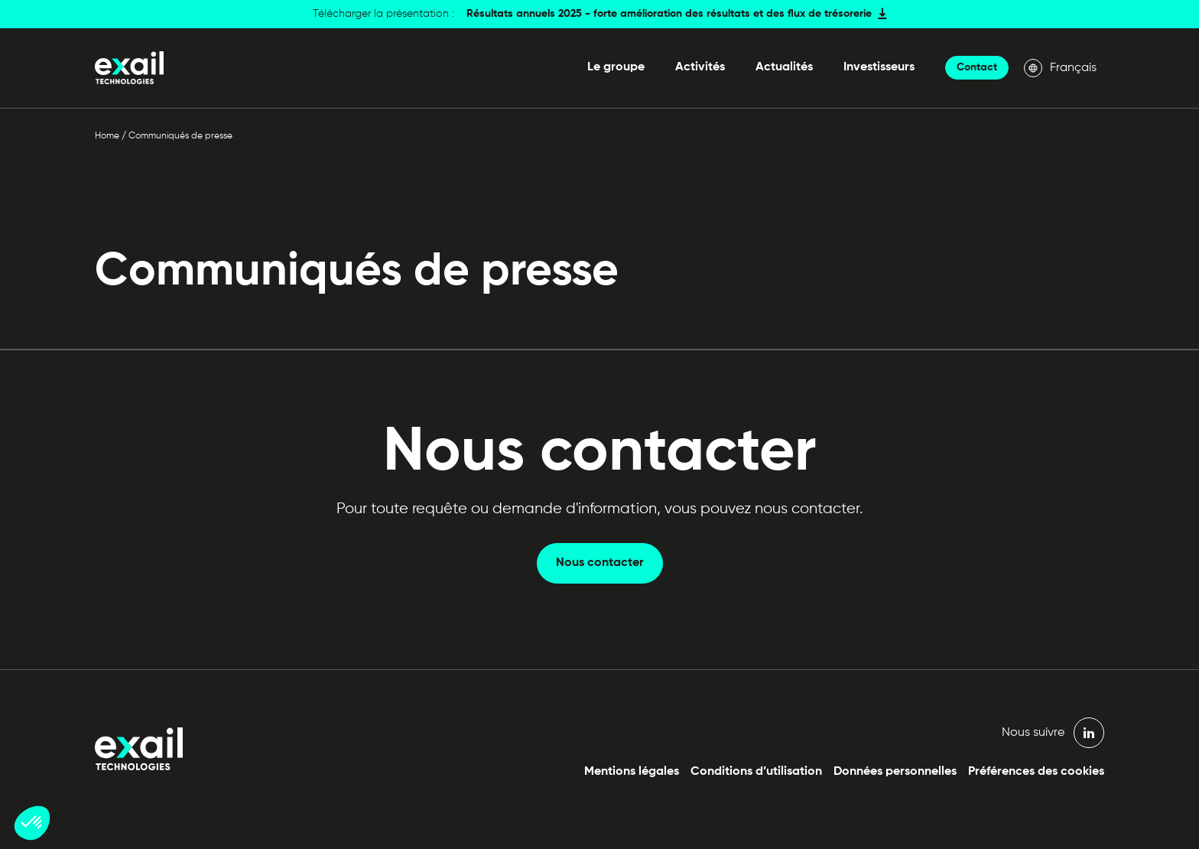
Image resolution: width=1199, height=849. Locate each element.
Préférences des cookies (1036, 772)
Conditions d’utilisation (756, 772)
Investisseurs (879, 67)
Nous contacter (600, 563)
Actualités (784, 67)
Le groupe (616, 67)
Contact (977, 67)
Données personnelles (895, 772)
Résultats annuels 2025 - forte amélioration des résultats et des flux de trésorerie (669, 13)
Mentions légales (631, 772)
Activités (700, 67)
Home (107, 136)
